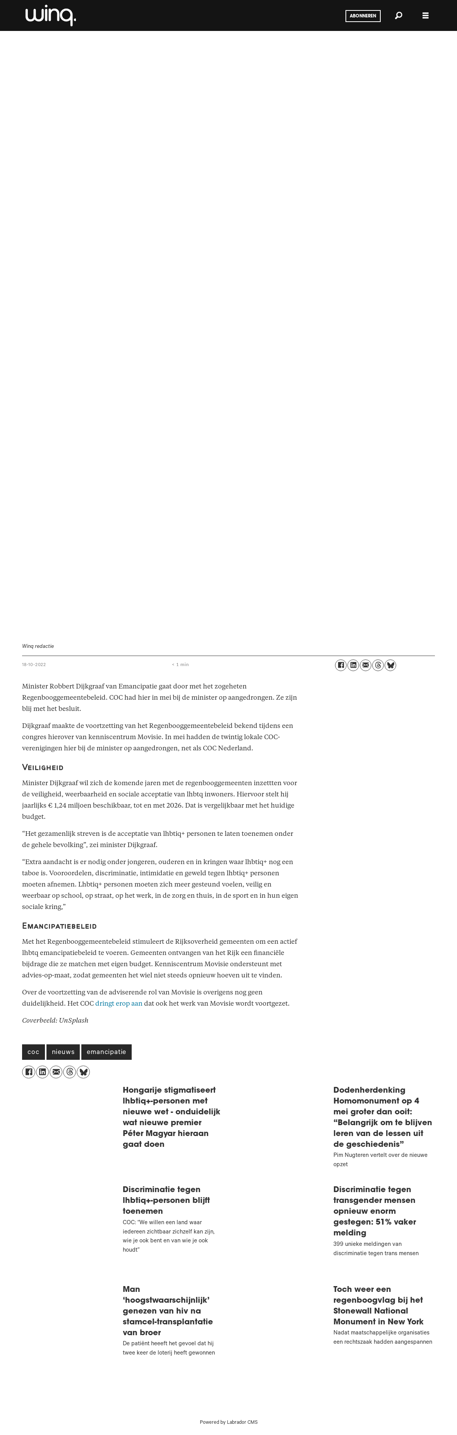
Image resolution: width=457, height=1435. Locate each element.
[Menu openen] (425, 15)
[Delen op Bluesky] (390, 665)
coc (33, 1053)
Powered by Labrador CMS (229, 1423)
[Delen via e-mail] (365, 665)
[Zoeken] (398, 15)
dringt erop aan (119, 1003)
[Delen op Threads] (378, 665)
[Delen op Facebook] (341, 665)
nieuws (63, 1053)
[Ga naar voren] (50, 15)
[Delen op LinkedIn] (353, 665)
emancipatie (106, 1053)
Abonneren (363, 16)
